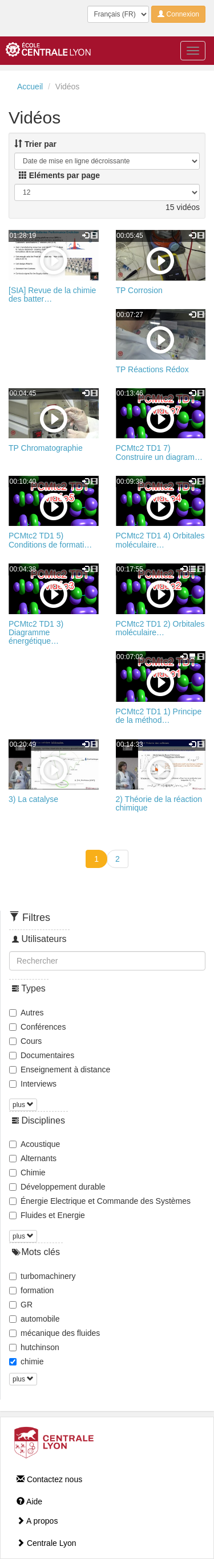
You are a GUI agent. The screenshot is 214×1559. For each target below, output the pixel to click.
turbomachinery (42, 1276)
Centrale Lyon (46, 1543)
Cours (25, 1041)
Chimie (27, 1172)
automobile (34, 1318)
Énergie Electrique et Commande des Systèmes (100, 1201)
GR (21, 1304)
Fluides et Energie (47, 1215)
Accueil (30, 86)
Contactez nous (49, 1479)
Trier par (35, 144)
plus (23, 1105)
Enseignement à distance (59, 1069)
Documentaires (41, 1055)
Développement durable (57, 1186)
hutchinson (34, 1347)
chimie (26, 1361)
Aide (29, 1501)
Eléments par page (59, 175)
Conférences (37, 1026)
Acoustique (34, 1144)
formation (31, 1290)
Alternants (32, 1158)
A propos (37, 1520)
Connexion (178, 14)
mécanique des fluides (54, 1333)
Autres (26, 1012)
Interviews (32, 1083)
